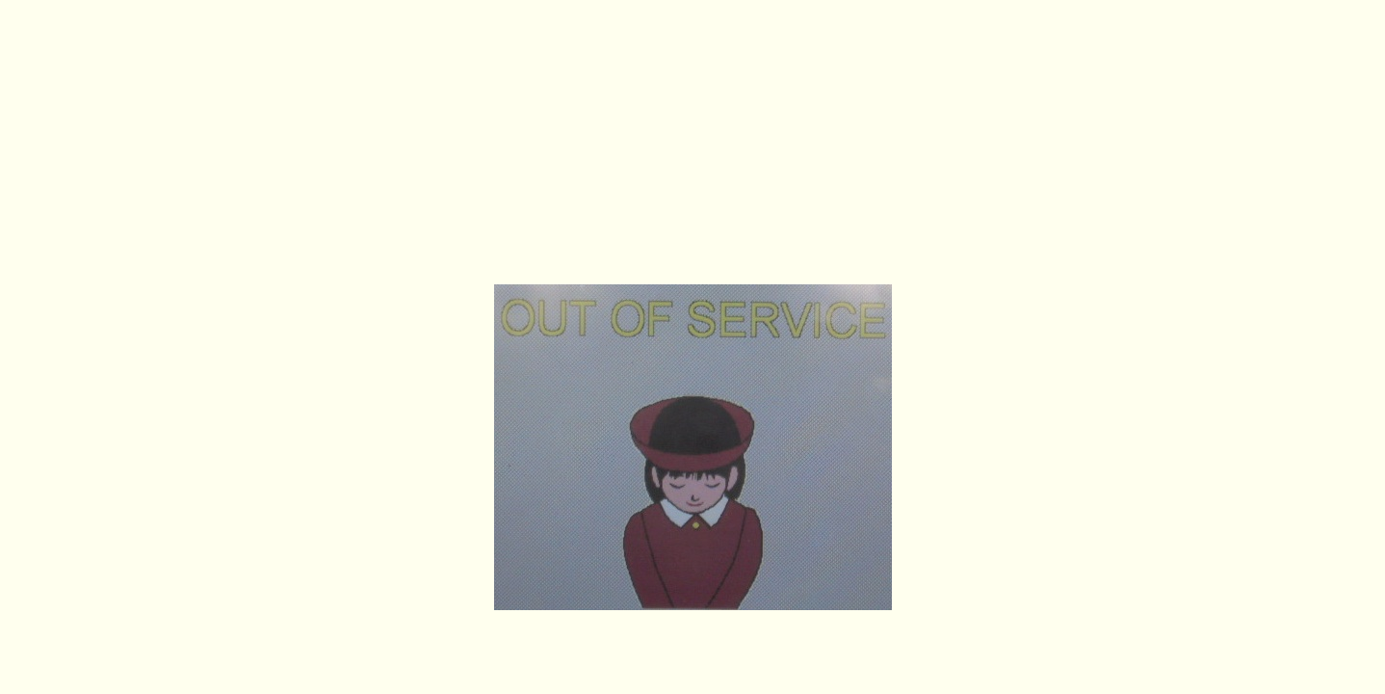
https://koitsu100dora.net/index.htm (692, 256)
